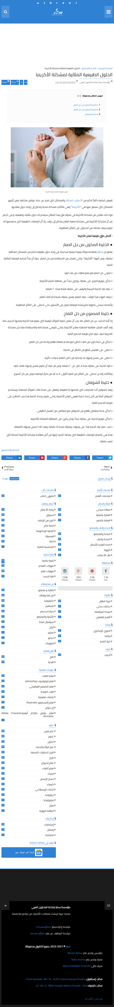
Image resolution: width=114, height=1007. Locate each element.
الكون (51, 742)
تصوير (51, 633)
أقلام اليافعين (103, 618)
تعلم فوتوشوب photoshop (39, 682)
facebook (14, 478)
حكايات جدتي (103, 607)
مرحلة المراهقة (102, 612)
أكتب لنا (88, 998)
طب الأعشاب (103, 556)
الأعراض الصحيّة (74, 200)
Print (15, 82)
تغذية (51, 663)
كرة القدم (105, 642)
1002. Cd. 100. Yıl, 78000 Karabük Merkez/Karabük (59, 985)
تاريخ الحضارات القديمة (42, 753)
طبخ (52, 657)
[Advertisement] (57, 46)
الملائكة (49, 835)
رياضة (107, 636)
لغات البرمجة (47, 692)
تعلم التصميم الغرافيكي (41, 687)
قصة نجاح (49, 526)
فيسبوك (49, 537)
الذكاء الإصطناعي (44, 790)
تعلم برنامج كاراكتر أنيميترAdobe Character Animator (27, 715)
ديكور (51, 638)
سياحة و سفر (47, 612)
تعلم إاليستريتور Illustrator (40, 703)
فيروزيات (49, 644)
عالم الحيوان (47, 763)
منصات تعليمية (46, 697)
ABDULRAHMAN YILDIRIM (75, 966)
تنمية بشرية (48, 561)
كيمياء (50, 785)
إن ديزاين (49, 708)
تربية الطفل (104, 602)
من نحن (98, 998)
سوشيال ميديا (46, 622)
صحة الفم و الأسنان (100, 545)
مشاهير (50, 606)
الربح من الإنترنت (45, 521)
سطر (67, 946)
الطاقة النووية (46, 811)
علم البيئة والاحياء (45, 747)
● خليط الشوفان (91, 114)
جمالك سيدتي (103, 510)
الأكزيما (76, 206)
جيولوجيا (49, 795)
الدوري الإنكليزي (101, 631)
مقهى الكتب (47, 496)
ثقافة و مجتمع (46, 591)
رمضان (50, 830)
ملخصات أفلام (102, 496)
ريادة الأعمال (47, 510)
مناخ (51, 806)
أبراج (51, 628)
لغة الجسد (48, 577)
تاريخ (51, 758)
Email (5, 82)
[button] (28, 852)
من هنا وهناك (46, 596)
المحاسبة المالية (45, 547)
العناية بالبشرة (103, 515)
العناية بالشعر (103, 521)
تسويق (50, 515)
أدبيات (107, 655)
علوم (51, 737)
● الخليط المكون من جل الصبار (86, 105)
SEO (51, 542)
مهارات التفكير (46, 566)
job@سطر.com (37, 933)
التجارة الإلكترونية (45, 531)
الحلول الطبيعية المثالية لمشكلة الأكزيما (74, 74)
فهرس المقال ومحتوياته (90, 96)
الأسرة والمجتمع (45, 617)
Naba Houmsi (77, 959)
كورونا (107, 550)
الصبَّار (100, 251)
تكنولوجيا (49, 601)
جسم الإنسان (47, 779)
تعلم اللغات (48, 676)
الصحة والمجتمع (10, 450)
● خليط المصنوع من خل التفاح (85, 109)
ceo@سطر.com (43, 926)
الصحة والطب (103, 540)
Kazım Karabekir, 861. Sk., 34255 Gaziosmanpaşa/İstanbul (53, 979)
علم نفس (49, 732)
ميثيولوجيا (49, 801)
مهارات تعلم (47, 572)
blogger (5, 478)
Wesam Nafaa (74, 953)
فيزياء (51, 774)
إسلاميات (49, 825)
